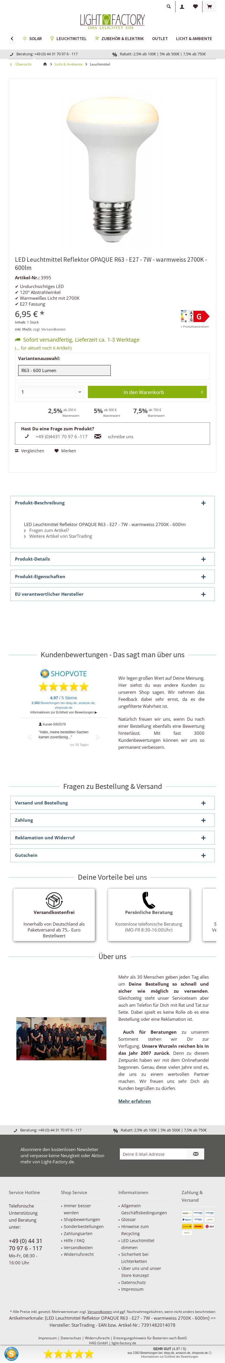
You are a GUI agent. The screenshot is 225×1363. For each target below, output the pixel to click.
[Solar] (32, 39)
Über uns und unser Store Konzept (141, 1272)
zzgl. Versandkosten (49, 329)
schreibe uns (120, 436)
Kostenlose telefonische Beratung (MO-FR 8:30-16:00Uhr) (148, 921)
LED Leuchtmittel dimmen (137, 1244)
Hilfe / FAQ (74, 1240)
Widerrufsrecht (79, 1254)
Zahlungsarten (78, 1233)
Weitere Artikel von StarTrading (58, 536)
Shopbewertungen (82, 1219)
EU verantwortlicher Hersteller (49, 594)
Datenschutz (133, 1282)
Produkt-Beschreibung (39, 503)
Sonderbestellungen (84, 1226)
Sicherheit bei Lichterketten (135, 1257)
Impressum (132, 1289)
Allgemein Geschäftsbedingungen (144, 1209)
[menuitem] (209, 6)
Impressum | (49, 1337)
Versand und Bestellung (41, 803)
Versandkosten (78, 1247)
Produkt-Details (32, 559)
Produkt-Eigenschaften (40, 576)
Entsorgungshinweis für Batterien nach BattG (150, 1337)
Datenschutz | (73, 1337)
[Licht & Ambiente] (194, 39)
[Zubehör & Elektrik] (119, 39)
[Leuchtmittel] (68, 39)
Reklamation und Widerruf (45, 837)
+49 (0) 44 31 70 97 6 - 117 (25, 1244)
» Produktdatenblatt (195, 326)
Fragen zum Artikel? (46, 530)
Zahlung (24, 820)
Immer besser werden (77, 1209)
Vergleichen (29, 450)
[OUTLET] (160, 39)
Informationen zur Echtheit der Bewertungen (169, 1356)
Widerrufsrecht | (99, 1337)
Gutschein (26, 855)
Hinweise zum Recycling (135, 1230)
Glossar (128, 1219)
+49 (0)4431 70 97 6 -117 (62, 436)
